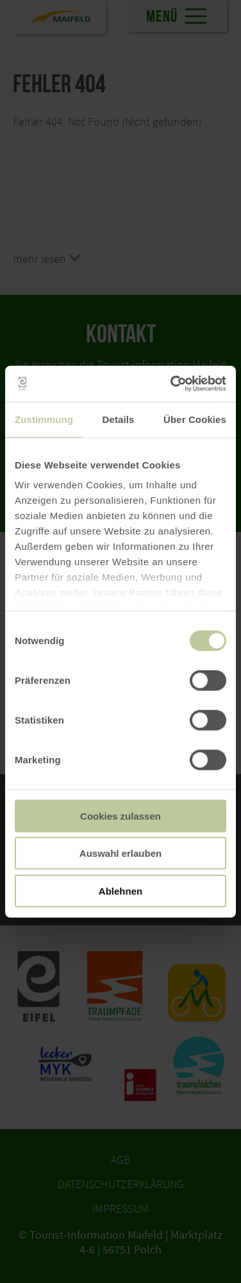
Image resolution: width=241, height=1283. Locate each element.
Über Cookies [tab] (194, 418)
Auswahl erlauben (120, 853)
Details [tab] (119, 418)
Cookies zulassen (120, 815)
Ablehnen (120, 890)
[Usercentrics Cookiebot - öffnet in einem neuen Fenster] (171, 384)
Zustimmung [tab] (44, 418)
